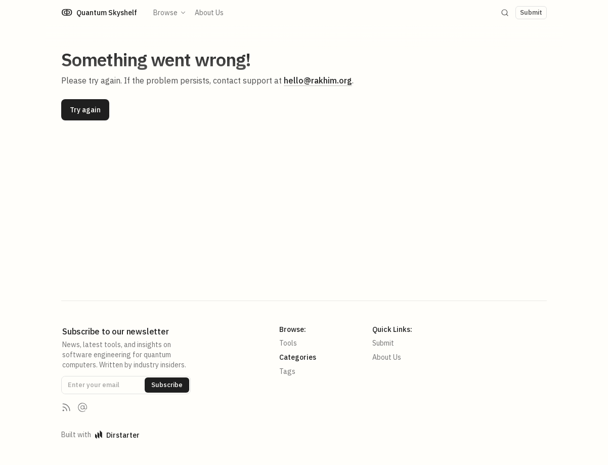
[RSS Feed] (66, 407)
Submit (383, 343)
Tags (287, 371)
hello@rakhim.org (318, 80)
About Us (209, 12)
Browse (170, 12)
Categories (297, 357)
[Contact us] (82, 407)
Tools (288, 343)
